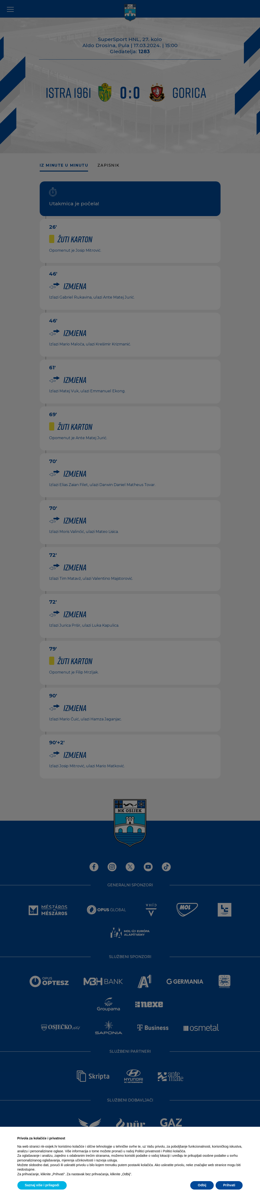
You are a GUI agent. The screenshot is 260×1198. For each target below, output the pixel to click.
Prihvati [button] (229, 1185)
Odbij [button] (202, 1185)
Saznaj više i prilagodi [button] (42, 1185)
